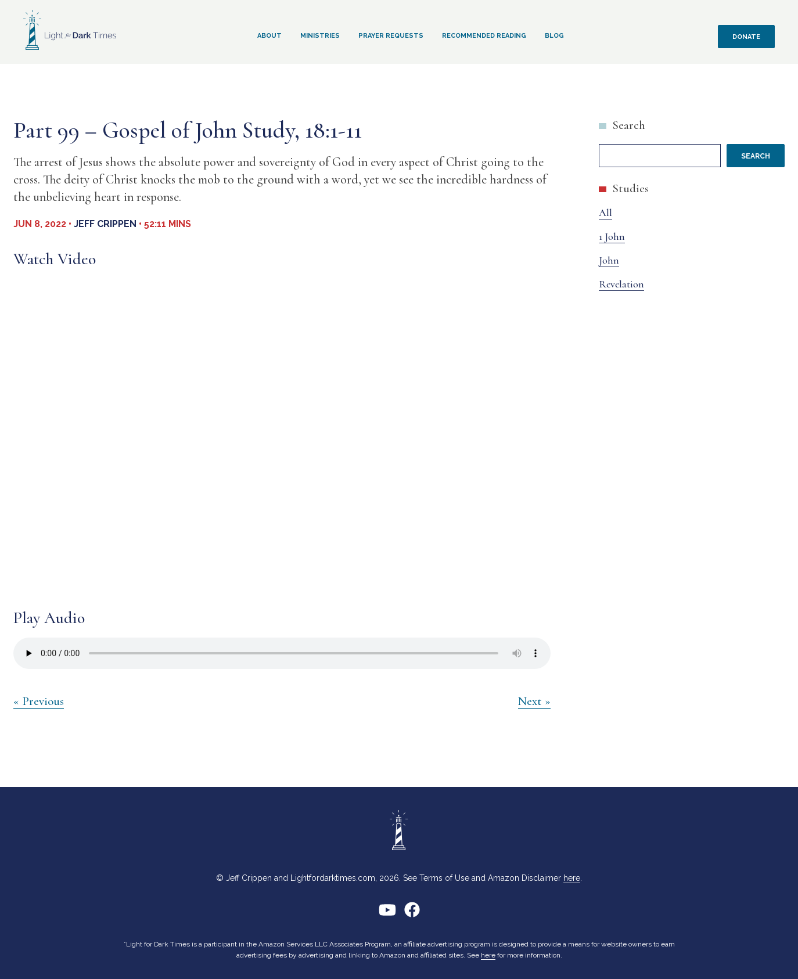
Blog (554, 35)
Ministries (320, 35)
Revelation (621, 284)
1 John (612, 236)
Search (628, 125)
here (571, 878)
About (269, 35)
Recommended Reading (484, 35)
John (609, 260)
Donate (746, 37)
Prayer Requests (390, 35)
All (605, 212)
